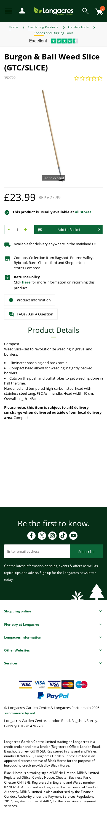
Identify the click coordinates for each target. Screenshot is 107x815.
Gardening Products (43, 27)
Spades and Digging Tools (53, 33)
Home (13, 27)
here (26, 282)
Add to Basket (59, 229)
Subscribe (86, 551)
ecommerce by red (20, 713)
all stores (83, 211)
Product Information (30, 300)
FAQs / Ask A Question (31, 314)
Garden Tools (78, 27)
